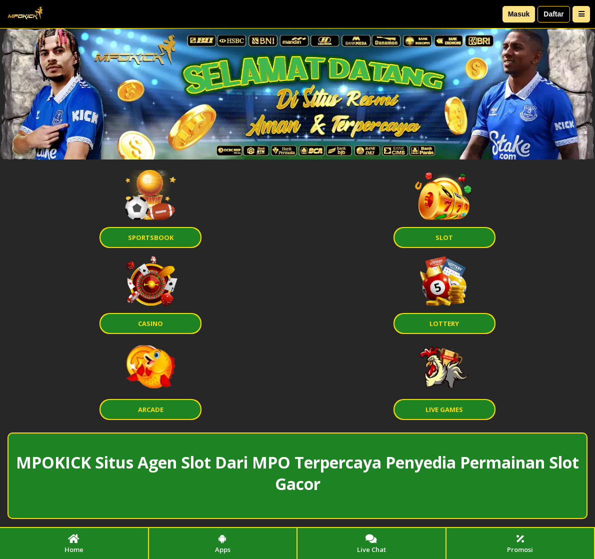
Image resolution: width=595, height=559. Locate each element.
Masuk (519, 14)
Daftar (554, 14)
